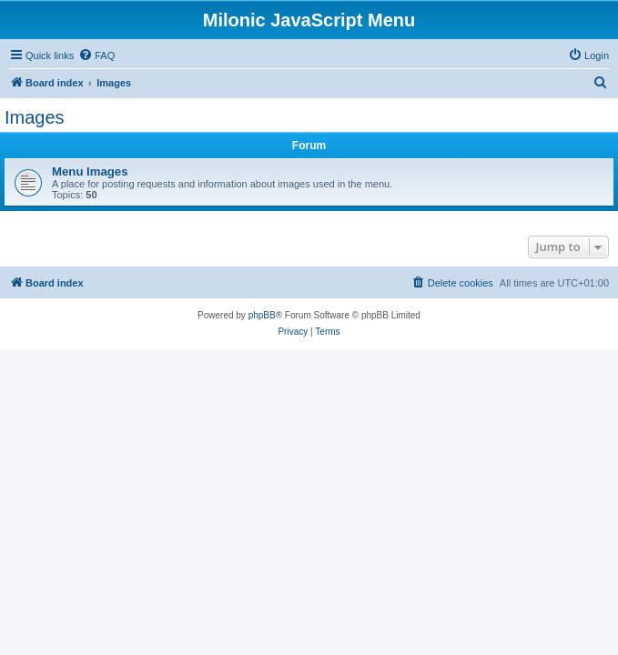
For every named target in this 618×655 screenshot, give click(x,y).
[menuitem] (96, 55)
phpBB (262, 315)
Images (35, 117)
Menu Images (90, 171)
